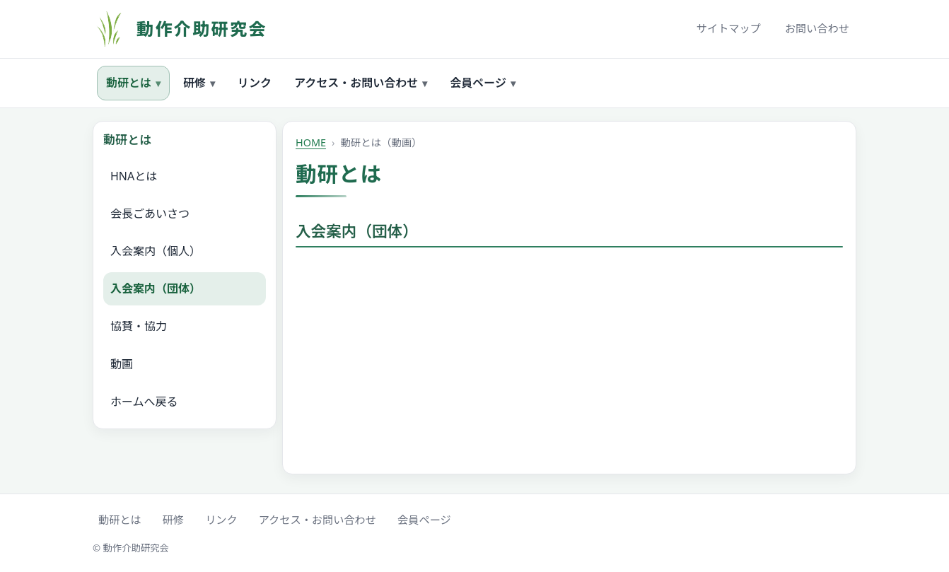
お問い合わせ (817, 28)
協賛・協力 (138, 326)
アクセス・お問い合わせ (360, 83)
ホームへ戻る (144, 401)
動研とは (133, 83)
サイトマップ (729, 28)
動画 (121, 364)
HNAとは (133, 176)
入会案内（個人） (155, 251)
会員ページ (483, 83)
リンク (255, 83)
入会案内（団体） (155, 288)
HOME (311, 142)
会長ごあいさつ (150, 213)
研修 (199, 83)
